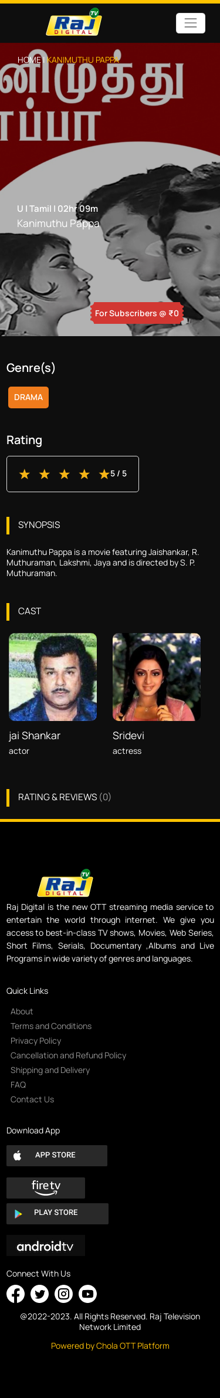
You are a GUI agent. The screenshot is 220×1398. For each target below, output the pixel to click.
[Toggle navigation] (190, 23)
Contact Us (32, 1099)
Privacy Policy (36, 1040)
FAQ (18, 1084)
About (22, 1011)
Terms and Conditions (51, 1025)
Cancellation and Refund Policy (68, 1055)
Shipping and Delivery (50, 1069)
